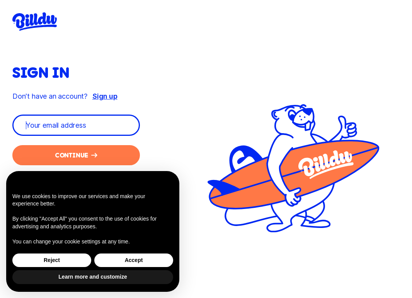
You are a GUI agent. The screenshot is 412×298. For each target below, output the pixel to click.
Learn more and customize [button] (92, 277)
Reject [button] (52, 260)
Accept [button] (134, 260)
